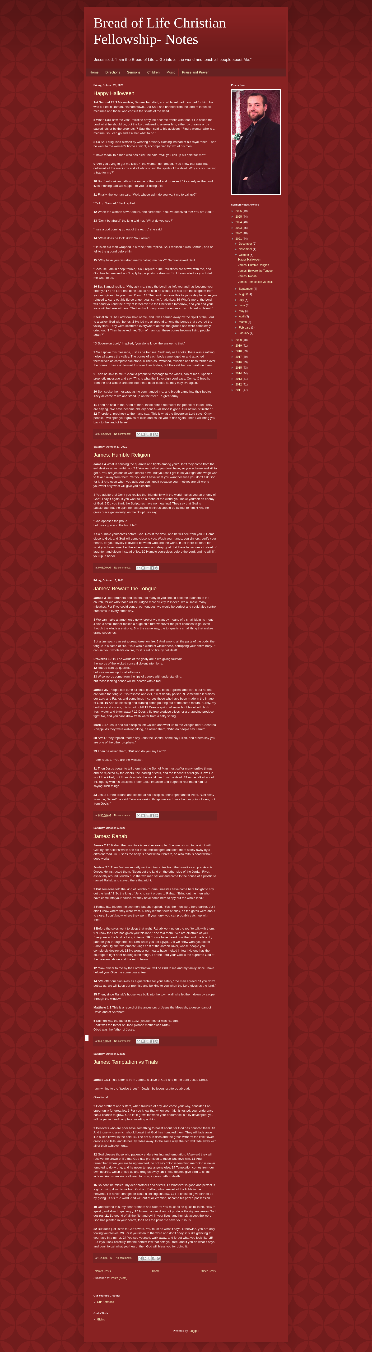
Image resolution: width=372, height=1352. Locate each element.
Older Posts (208, 1271)
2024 (239, 222)
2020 (239, 340)
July (242, 300)
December (246, 243)
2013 (239, 378)
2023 (239, 227)
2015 (239, 367)
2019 (239, 345)
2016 (239, 362)
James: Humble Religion (121, 455)
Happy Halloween (113, 93)
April (242, 316)
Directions (112, 72)
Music (171, 72)
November (246, 249)
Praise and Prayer (195, 72)
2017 (239, 356)
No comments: (122, 433)
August (244, 294)
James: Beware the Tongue (125, 588)
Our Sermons (105, 1302)
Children (153, 72)
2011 (239, 390)
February (245, 327)
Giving (101, 1319)
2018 (239, 351)
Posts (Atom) (119, 1278)
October (244, 255)
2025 (239, 216)
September (246, 288)
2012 (239, 384)
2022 (239, 233)
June (242, 305)
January (244, 333)
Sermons (133, 72)
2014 (239, 373)
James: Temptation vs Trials (125, 1062)
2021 (239, 238)
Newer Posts (103, 1271)
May (242, 311)
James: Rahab (110, 836)
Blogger (193, 1331)
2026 (239, 211)
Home (94, 72)
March (243, 322)
